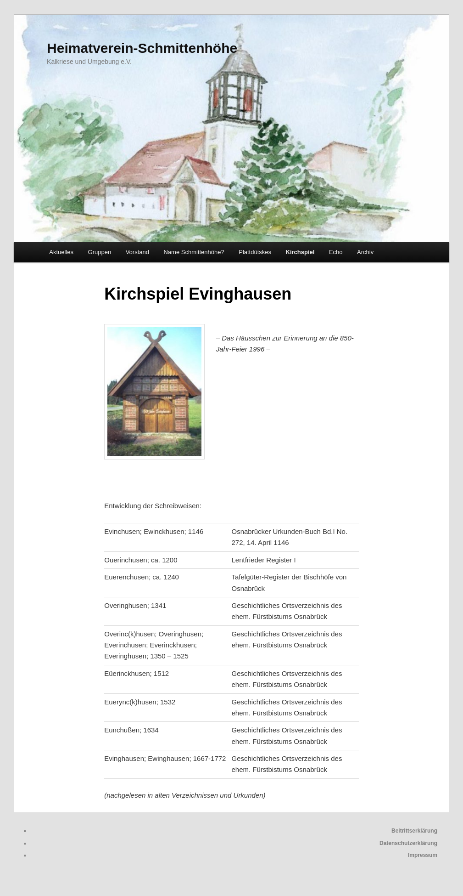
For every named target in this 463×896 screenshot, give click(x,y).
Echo (336, 252)
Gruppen (100, 252)
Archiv (365, 252)
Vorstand (137, 252)
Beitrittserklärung (414, 831)
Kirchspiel (300, 252)
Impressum (422, 855)
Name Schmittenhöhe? (193, 252)
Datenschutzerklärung (408, 843)
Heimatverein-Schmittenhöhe (142, 48)
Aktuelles (61, 252)
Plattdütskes (255, 252)
